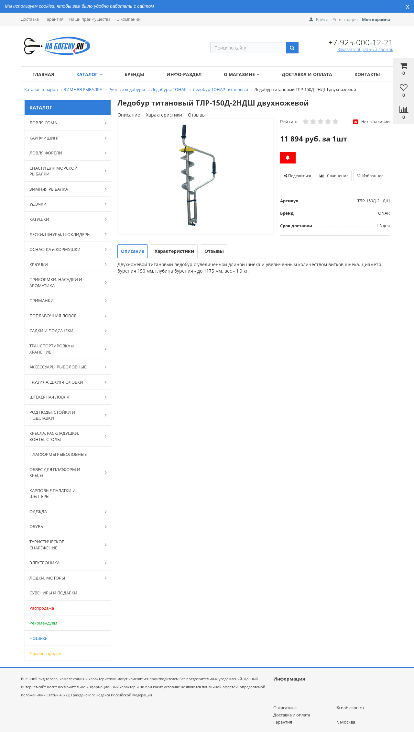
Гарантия (54, 19)
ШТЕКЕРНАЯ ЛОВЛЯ (64, 397)
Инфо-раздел (184, 74)
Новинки (38, 638)
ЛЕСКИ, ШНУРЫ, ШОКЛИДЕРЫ (64, 234)
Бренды (134, 74)
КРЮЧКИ (64, 264)
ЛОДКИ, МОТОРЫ (64, 577)
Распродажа (41, 608)
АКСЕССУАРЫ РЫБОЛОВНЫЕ (64, 367)
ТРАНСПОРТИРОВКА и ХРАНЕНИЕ (64, 349)
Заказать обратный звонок (365, 49)
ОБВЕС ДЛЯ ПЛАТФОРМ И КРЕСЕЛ (64, 473)
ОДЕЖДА (64, 511)
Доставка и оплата (307, 74)
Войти (322, 19)
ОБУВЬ (64, 526)
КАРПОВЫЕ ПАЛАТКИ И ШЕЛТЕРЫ (52, 494)
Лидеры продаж (45, 653)
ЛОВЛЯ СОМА (64, 122)
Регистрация (345, 19)
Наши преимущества (90, 19)
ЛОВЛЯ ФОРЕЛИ (64, 153)
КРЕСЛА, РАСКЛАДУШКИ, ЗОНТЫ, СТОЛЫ (64, 436)
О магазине (241, 74)
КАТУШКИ (64, 219)
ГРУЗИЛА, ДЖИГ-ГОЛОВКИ (64, 381)
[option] (195, 177)
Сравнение (334, 175)
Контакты (367, 74)
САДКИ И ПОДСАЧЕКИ (64, 330)
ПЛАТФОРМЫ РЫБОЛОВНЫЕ (58, 454)
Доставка (30, 19)
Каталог (89, 74)
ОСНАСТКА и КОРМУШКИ (64, 249)
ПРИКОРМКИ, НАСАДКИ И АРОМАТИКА (64, 282)
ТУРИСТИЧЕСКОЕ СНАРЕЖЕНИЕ (64, 545)
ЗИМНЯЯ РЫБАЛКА (64, 189)
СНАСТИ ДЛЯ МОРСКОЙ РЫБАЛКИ (64, 171)
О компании (128, 19)
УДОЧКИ (64, 204)
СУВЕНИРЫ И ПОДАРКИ (53, 593)
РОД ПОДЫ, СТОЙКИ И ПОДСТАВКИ (64, 415)
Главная (43, 74)
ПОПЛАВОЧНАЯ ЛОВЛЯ (64, 315)
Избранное (370, 175)
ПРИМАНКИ (64, 300)
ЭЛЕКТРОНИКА (64, 562)
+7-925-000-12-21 (360, 42)
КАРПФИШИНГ (64, 137)
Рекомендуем (43, 623)
